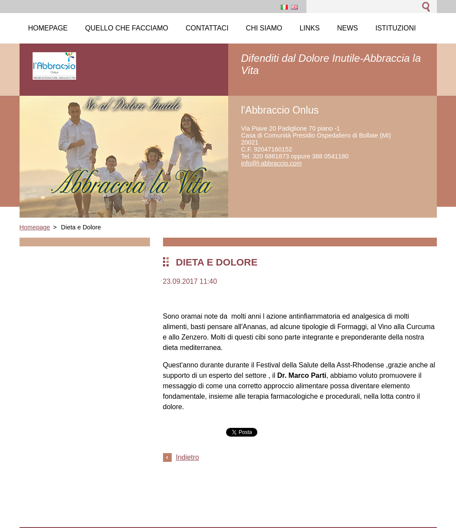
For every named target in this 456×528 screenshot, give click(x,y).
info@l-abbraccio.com (271, 163)
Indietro (187, 457)
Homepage (35, 227)
